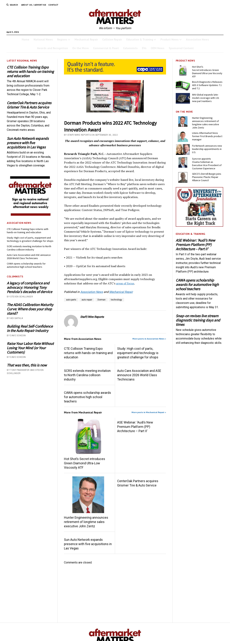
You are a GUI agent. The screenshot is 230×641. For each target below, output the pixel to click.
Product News (169, 39)
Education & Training (139, 39)
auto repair (87, 299)
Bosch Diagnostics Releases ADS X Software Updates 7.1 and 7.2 (207, 85)
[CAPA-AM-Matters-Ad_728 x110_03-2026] (115, 73)
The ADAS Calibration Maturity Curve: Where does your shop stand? (30, 309)
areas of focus (125, 283)
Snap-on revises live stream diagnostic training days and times (198, 320)
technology (116, 299)
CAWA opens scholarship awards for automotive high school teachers (26, 265)
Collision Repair (112, 39)
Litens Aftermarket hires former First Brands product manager (207, 136)
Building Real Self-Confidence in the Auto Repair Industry (30, 328)
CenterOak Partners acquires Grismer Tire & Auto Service (29, 105)
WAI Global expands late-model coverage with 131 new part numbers (205, 98)
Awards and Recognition (52, 48)
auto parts (71, 299)
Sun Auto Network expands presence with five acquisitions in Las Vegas (28, 142)
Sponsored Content (181, 48)
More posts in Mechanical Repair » (149, 412)
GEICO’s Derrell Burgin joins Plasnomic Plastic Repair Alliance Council (206, 177)
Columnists (130, 48)
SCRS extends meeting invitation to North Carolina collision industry (29, 248)
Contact (53, 4)
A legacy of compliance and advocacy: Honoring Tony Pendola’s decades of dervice (29, 287)
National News (43, 39)
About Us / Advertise (33, 4)
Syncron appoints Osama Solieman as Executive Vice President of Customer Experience (207, 163)
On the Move (80, 48)
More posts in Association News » (149, 338)
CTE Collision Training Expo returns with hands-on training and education (30, 71)
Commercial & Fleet (106, 48)
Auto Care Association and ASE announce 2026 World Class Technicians (29, 256)
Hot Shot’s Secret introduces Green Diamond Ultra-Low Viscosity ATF (84, 463)
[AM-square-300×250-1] (30, 214)
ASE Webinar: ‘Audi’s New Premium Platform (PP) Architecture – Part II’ (135, 426)
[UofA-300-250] (199, 225)
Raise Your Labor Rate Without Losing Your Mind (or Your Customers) (30, 347)
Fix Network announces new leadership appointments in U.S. (207, 149)
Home (25, 39)
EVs (144, 48)
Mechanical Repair (86, 39)
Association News (197, 39)
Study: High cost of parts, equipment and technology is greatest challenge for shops (30, 239)
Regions (62, 39)
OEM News (157, 48)
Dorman (101, 299)
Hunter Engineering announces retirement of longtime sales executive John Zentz (86, 522)
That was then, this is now (27, 365)
